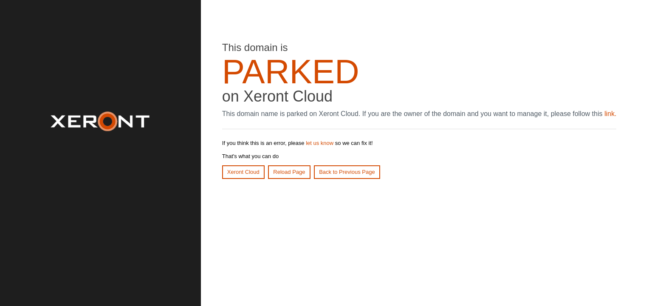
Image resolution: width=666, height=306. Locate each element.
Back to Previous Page (347, 172)
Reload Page (289, 172)
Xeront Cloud (243, 172)
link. (610, 113)
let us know (319, 143)
